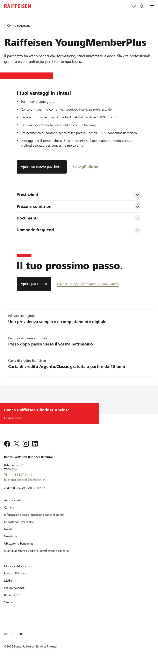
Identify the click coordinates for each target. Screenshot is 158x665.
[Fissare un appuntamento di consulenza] (88, 284)
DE (6, 634)
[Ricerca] (141, 6)
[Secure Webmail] (14, 587)
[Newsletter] (11, 536)
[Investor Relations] (15, 573)
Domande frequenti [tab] (35, 230)
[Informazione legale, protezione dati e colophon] (34, 514)
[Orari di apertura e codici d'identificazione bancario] (36, 550)
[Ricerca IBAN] (12, 595)
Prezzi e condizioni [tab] (35, 206)
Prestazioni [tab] (27, 194)
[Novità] (8, 529)
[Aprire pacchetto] (34, 284)
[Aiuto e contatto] (14, 500)
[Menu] (151, 6)
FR (13, 634)
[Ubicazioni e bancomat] (18, 543)
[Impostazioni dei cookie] (19, 522)
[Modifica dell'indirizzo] (17, 566)
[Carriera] (9, 507)
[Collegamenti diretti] (134, 6)
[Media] (8, 580)
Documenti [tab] (27, 218)
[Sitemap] (9, 602)
